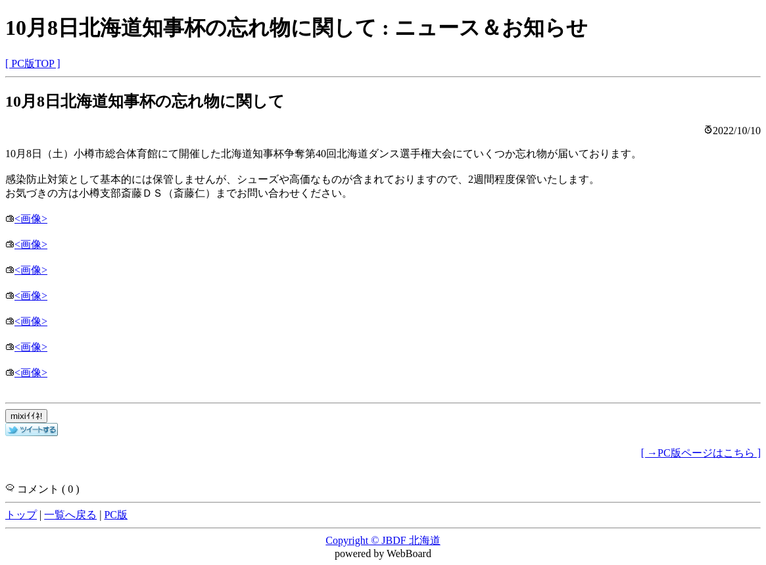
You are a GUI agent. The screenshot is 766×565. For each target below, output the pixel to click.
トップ (21, 514)
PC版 (116, 514)
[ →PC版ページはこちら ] (701, 452)
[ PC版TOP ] (32, 63)
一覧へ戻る (70, 514)
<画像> (26, 218)
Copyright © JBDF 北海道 (382, 540)
